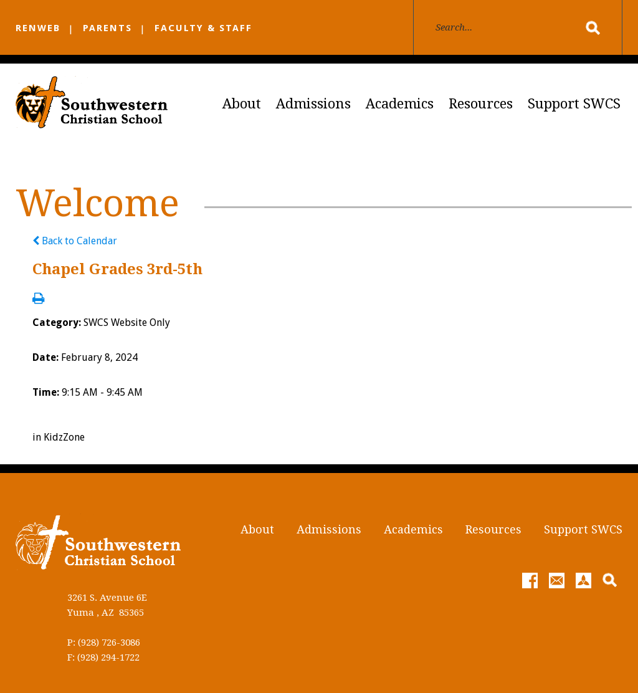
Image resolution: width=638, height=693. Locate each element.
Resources (481, 104)
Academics (400, 104)
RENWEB (38, 28)
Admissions (313, 104)
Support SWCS (574, 104)
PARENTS (107, 28)
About (241, 104)
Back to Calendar (74, 241)
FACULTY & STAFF (203, 28)
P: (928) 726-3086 (103, 642)
